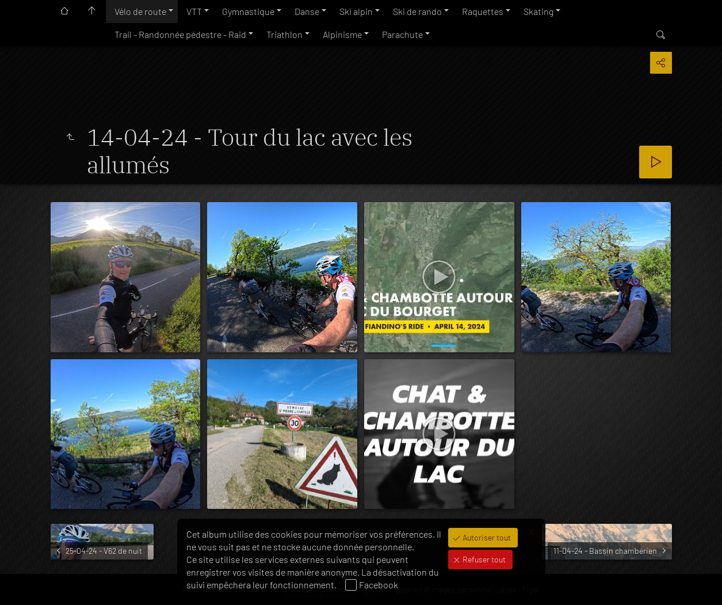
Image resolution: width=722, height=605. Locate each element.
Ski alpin (356, 11)
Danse (307, 11)
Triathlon (284, 34)
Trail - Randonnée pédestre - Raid (180, 34)
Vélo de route (140, 11)
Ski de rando (417, 11)
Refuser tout (483, 559)
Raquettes (482, 11)
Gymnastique (248, 11)
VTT (194, 11)
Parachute (402, 34)
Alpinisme (342, 34)
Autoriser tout (486, 537)
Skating (538, 11)
